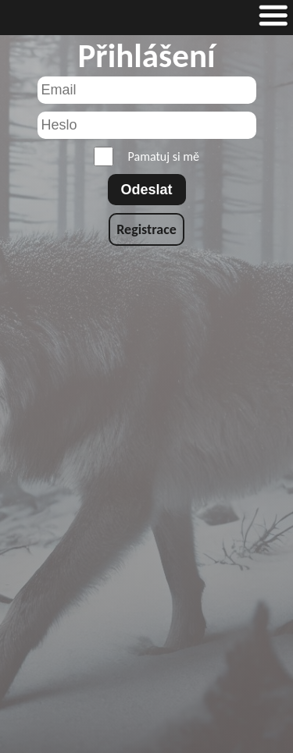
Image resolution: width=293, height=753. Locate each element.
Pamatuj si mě (146, 156)
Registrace (146, 229)
